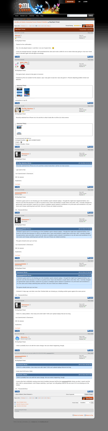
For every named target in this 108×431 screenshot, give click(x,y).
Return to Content (78, 415)
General (39, 22)
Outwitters (45, 22)
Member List (23, 15)
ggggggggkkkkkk (20, 193)
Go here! (17, 184)
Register (29, 19)
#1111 (91, 32)
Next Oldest (19, 394)
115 (45, 25)
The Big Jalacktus (27, 108)
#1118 (91, 300)
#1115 (91, 189)
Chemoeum (25, 154)
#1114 (91, 149)
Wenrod (17, 35)
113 (39, 25)
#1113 (91, 105)
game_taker (24, 62)
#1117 (91, 260)
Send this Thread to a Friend (22, 404)
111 (33, 25)
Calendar (31, 15)
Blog (42, 15)
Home (16, 15)
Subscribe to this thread (21, 405)
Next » (48, 25)
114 (42, 25)
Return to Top (89, 415)
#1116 (91, 215)
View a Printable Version (22, 402)
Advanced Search (90, 19)
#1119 (91, 333)
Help (37, 15)
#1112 (91, 59)
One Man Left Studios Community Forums (25, 22)
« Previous (23, 25)
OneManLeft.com (44, 421)
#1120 (91, 353)
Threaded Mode (83, 29)
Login (24, 19)
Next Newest (27, 394)
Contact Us (34, 421)
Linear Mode (90, 29)
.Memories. (24, 337)
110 (30, 25)
